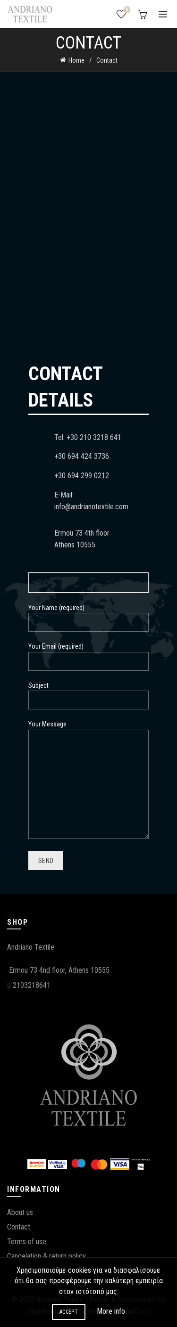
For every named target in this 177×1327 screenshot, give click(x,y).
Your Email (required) (88, 654)
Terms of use (26, 1241)
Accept (68, 1312)
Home (76, 60)
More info (111, 1311)
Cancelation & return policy (46, 1256)
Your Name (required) (88, 615)
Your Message (88, 780)
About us (20, 1212)
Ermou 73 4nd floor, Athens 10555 (59, 970)
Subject (88, 693)
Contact (18, 1226)
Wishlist (126, 10)
